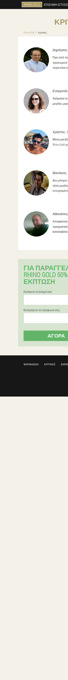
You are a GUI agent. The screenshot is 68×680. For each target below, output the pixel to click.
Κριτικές (49, 364)
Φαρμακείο (31, 364)
